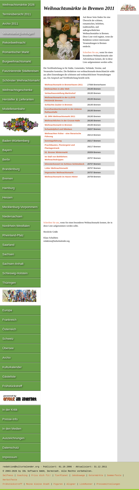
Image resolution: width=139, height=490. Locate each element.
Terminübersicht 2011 (16, 14)
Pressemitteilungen (108, 484)
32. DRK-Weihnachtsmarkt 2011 (60, 116)
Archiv (6, 357)
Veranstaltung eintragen (18, 33)
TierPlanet (61, 475)
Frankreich (9, 319)
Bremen (7, 178)
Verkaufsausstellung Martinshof (60, 93)
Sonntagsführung (53, 141)
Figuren (58, 484)
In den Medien (11, 428)
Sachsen (8, 254)
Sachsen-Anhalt (12, 263)
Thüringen (9, 282)
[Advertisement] (79, 201)
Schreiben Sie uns (90, 52)
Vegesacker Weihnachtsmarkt (59, 172)
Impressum (9, 457)
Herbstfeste (10, 480)
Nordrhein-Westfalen (16, 226)
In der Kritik (10, 409)
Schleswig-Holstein (15, 273)
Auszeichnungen (13, 438)
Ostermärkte (96, 475)
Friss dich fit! (41, 475)
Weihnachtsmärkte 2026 (18, 4)
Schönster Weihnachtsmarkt (21, 80)
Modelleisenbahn (13, 109)
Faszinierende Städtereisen (20, 71)
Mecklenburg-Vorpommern (20, 207)
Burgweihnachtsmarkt (16, 61)
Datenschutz (10, 447)
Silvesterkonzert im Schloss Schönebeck (64, 164)
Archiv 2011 (10, 23)
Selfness (8, 475)
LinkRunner (86, 484)
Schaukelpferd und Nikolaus (58, 129)
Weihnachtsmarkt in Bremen (58, 125)
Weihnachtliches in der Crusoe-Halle (62, 120)
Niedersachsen (12, 216)
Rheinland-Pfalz (12, 235)
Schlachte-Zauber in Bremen (58, 105)
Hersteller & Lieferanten (18, 99)
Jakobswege (78, 475)
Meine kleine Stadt (38, 484)
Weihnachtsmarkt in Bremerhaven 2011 (64, 84)
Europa (7, 310)
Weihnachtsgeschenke (17, 90)
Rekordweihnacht (14, 42)
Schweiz (8, 338)
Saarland (8, 244)
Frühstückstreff (12, 386)
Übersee (8, 348)
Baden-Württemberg (15, 140)
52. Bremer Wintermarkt (56, 152)
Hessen (7, 197)
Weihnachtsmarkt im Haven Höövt (61, 176)
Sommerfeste (114, 475)
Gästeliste (9, 376)
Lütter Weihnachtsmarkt (56, 168)
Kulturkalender (12, 367)
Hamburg (8, 188)
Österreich (9, 329)
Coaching (22, 475)
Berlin (6, 159)
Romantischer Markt (15, 52)
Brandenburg (11, 169)
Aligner (71, 484)
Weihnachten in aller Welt (57, 89)
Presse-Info (10, 419)
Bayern (7, 150)
